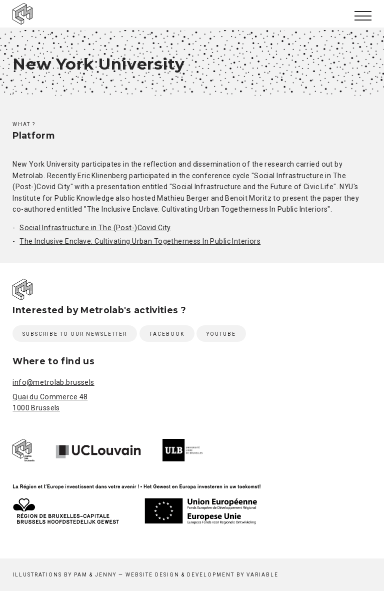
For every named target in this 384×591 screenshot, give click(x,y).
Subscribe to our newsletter (74, 334)
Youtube (221, 334)
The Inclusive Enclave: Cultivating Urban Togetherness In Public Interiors (140, 241)
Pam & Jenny (95, 574)
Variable (262, 574)
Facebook (167, 334)
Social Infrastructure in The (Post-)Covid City (95, 228)
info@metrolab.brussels (53, 382)
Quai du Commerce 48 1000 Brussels (50, 402)
